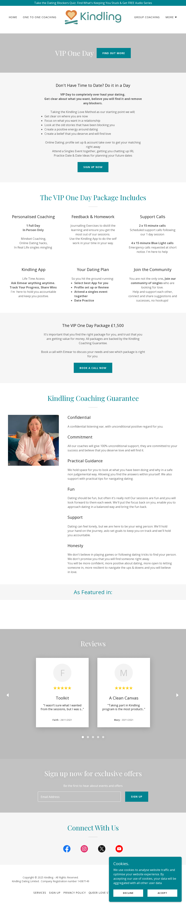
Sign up (136, 796)
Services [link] (39, 892)
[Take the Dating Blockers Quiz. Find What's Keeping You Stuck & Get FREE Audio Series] (93, 3)
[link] (93, 19)
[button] (171, 19)
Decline (128, 900)
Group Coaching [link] (147, 19)
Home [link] (13, 19)
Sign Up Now (93, 167)
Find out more (113, 53)
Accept (162, 900)
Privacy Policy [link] (74, 892)
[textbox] (79, 797)
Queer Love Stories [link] (103, 892)
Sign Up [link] (54, 892)
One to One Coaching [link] (39, 19)
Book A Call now (93, 368)
